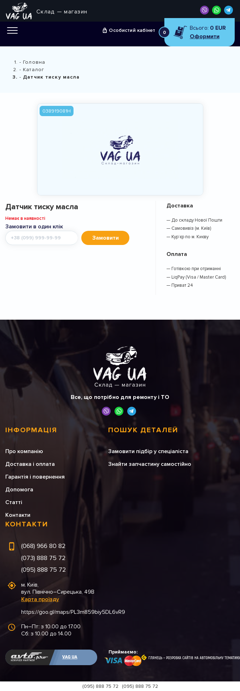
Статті (13, 502)
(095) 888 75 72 (43, 569)
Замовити (105, 237)
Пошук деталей (143, 430)
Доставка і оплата (30, 464)
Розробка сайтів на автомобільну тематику (203, 658)
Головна (34, 62)
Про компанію (24, 451)
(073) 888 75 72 (43, 558)
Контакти (17, 515)
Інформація (31, 430)
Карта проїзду (40, 599)
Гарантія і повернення (35, 476)
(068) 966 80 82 (43, 546)
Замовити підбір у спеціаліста (148, 451)
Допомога (19, 489)
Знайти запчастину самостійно (149, 464)
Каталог (33, 70)
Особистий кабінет (132, 30)
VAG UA (69, 657)
